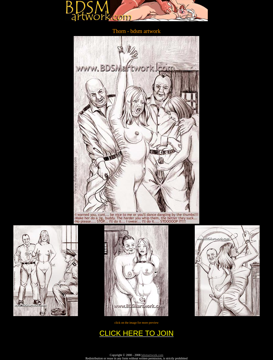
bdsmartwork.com (152, 355)
